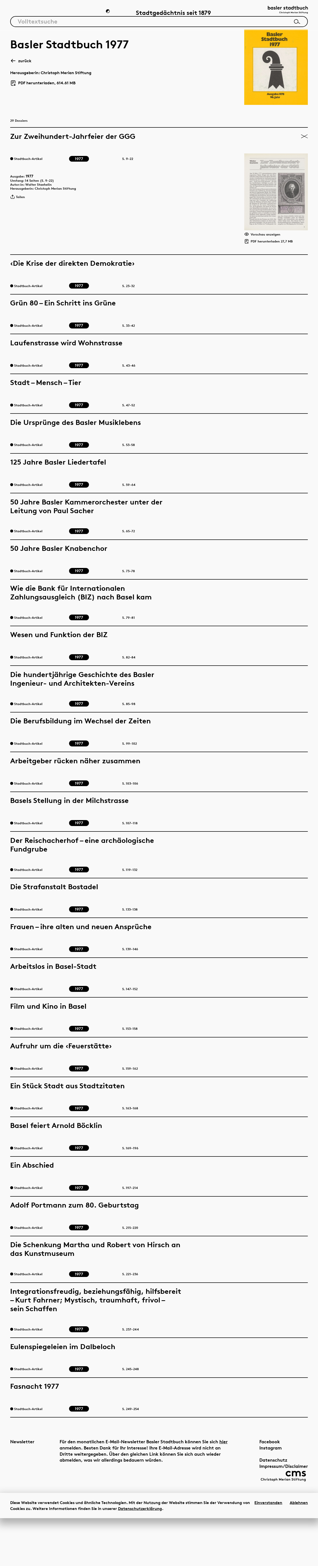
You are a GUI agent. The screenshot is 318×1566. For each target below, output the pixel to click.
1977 (33, 197)
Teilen (19, 223)
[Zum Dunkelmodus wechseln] (108, 13)
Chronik (83, 14)
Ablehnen (299, 1550)
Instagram (259, 1492)
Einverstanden (268, 1550)
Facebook (258, 1486)
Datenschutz (262, 1504)
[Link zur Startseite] (283, 12)
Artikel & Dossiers (35, 14)
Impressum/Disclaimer (272, 1510)
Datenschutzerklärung (140, 1556)
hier (64, 1492)
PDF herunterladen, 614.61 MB (43, 87)
